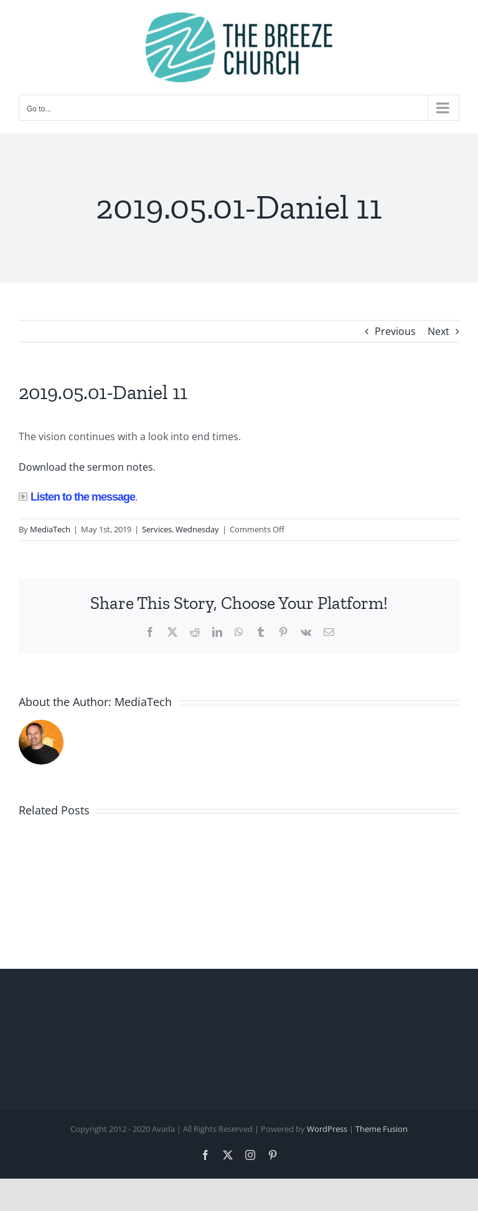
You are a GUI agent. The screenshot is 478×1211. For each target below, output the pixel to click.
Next (438, 331)
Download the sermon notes (86, 467)
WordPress (327, 1128)
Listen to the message (77, 497)
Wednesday (197, 529)
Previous (395, 331)
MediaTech (50, 529)
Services (157, 529)
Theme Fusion (381, 1128)
